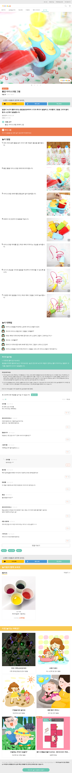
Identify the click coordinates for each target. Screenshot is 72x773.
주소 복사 (59, 104)
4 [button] (40, 85)
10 (67, 413)
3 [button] (37, 85)
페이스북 (33, 104)
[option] (36, 48)
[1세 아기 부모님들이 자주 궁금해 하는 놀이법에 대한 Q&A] (17, 389)
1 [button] (32, 85)
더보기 (67, 572)
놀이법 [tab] (45, 10)
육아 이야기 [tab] (36, 10)
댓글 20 (4, 94)
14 (67, 477)
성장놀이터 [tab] (12, 10)
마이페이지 (68, 2)
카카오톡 (10, 104)
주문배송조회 (59, 2)
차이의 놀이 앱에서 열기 (36, 770)
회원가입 (51, 2)
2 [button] (35, 85)
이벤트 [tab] (28, 10)
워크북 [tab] (20, 10)
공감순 (64, 399)
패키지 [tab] (3, 10)
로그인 (45, 2)
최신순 (68, 399)
